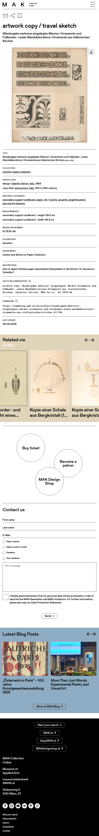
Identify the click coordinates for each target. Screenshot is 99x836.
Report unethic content (16, 547)
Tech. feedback (13, 558)
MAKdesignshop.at (49, 749)
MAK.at (49, 733)
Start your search (50, 725)
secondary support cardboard (19, 199)
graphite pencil (77, 199)
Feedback (10, 553)
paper (39, 199)
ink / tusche (50, 199)
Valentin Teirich (19, 183)
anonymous (21, 188)
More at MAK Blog (49, 712)
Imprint (6, 822)
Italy (32, 183)
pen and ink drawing (14, 203)
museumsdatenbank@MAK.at (16, 782)
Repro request (12, 541)
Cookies (6, 830)
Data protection (9, 818)
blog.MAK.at (49, 741)
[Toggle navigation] (92, 4)
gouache (63, 199)
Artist (8, 344)
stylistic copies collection (17, 172)
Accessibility (8, 826)
